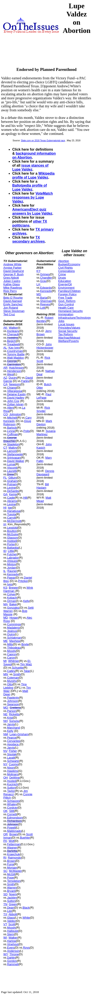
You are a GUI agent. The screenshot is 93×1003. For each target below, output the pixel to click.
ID (4, 551)
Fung (10, 864)
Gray (43, 281)
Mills (10, 644)
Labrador (13, 557)
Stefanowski (15, 454)
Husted (11, 781)
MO (5, 707)
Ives (9, 584)
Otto (10, 684)
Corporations (66, 271)
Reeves (45, 304)
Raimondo (14, 857)
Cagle (11, 497)
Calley (11, 671)
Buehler (25, 837)
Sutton (11, 787)
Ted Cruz (9, 314)
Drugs (62, 277)
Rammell (13, 964)
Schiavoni (13, 801)
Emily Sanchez (13, 304)
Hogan (13, 617)
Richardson (14, 821)
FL (5, 477)
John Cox (13, 401)
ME (5, 641)
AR (5, 367)
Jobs (61, 321)
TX (5, 914)
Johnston (15, 414)
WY (5, 954)
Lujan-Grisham (18, 734)
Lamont (12, 451)
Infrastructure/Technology (74, 317)
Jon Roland (10, 307)
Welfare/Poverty (68, 341)
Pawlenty (13, 697)
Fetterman (13, 844)
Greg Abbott (11, 277)
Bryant (11, 891)
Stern (10, 934)
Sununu (14, 721)
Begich (11, 341)
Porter (11, 544)
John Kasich (44, 446)
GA (5, 494)
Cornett (12, 814)
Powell (11, 827)
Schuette (17, 667)
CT (5, 447)
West (10, 374)
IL (4, 571)
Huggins (12, 337)
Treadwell (13, 344)
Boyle (25, 644)
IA (4, 524)
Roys (26, 947)
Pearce (11, 737)
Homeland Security (70, 311)
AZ (5, 377)
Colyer (11, 594)
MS (38, 294)
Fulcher (12, 554)
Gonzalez (13, 607)
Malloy (12, 447)
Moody (11, 651)
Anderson (13, 951)
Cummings (14, 624)
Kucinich (12, 784)
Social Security (67, 331)
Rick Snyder (43, 409)
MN (5, 674)
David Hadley (15, 397)
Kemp (13, 494)
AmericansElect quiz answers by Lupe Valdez (32, 211)
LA (38, 284)
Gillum (12, 477)
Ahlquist (12, 561)
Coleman (13, 677)
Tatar (27, 671)
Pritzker (23, 581)
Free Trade (65, 297)
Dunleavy (13, 331)
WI (5, 937)
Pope (10, 877)
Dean (10, 907)
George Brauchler (10, 439)
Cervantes (13, 741)
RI (4, 857)
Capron (12, 654)
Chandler (46, 277)
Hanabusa (13, 511)
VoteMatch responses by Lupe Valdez (32, 197)
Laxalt (11, 757)
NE (5, 714)
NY (5, 764)
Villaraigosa (14, 391)
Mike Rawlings (12, 287)
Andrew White (12, 264)
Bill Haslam (42, 486)
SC (5, 871)
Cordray (12, 807)
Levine (11, 487)
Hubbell (12, 541)
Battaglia (13, 547)
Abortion (63, 261)
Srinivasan (14, 457)
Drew (10, 474)
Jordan (11, 567)
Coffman (12, 434)
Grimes (45, 274)
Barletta (12, 851)
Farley (25, 381)
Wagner (12, 847)
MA (5, 604)
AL (5, 347)
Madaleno (13, 627)
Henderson (14, 371)
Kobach (12, 597)
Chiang (11, 387)
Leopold (12, 527)
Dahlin (11, 957)
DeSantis (13, 491)
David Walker (15, 461)
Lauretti (12, 471)
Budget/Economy (69, 264)
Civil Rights (65, 267)
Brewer (13, 587)
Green (13, 904)
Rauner (12, 571)
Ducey (13, 377)
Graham (12, 481)
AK (5, 327)
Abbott (12, 914)
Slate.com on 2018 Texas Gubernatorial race (43, 140)
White (26, 917)
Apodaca (13, 744)
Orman (11, 601)
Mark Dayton (44, 422)
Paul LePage (43, 396)
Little (11, 551)
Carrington (14, 364)
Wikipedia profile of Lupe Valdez (33, 175)
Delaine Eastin (16, 394)
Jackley (12, 897)
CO (5, 414)
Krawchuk (13, 854)
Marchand (13, 727)
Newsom (14, 384)
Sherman (46, 301)
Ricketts (14, 714)
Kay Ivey (14, 347)
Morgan (12, 867)
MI (4, 661)
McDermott (14, 521)
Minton (11, 564)
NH (5, 721)
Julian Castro (11, 281)
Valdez (11, 921)
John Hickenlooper (44, 346)
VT (5, 924)
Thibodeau (14, 647)
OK (5, 811)
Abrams (12, 501)
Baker (13, 604)
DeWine (14, 777)
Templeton (14, 881)
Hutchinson (16, 367)
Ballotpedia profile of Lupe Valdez (29, 187)
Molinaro (12, 774)
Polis (26, 431)
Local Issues (66, 324)
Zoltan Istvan (15, 404)
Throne (14, 954)
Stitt (11, 811)
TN (5, 904)
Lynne (11, 431)
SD (5, 894)
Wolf (11, 841)
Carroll (11, 517)
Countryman (15, 351)
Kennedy (13, 574)
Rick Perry (10, 291)
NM (5, 734)
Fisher (13, 751)
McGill (11, 874)
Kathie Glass (11, 284)
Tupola (11, 514)
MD (5, 617)
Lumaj (11, 464)
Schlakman (14, 637)
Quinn (11, 634)
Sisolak (12, 754)
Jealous (12, 631)
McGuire (12, 534)
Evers (10, 947)
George (12, 361)
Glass (10, 917)
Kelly (26, 601)
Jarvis (11, 724)
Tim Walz (26, 664)
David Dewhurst (13, 271)
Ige (10, 507)
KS (5, 587)
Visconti (12, 467)
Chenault (13, 334)
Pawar (11, 577)
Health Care (66, 307)
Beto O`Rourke (13, 297)
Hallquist (12, 931)
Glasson (12, 537)
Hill (25, 497)
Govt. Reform (66, 301)
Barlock (12, 427)
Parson (11, 711)
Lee (9, 911)
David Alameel (12, 301)
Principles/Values (69, 327)
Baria (43, 297)
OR (5, 834)
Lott (42, 307)
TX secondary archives (28, 239)
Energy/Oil (65, 284)
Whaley (12, 804)
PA (5, 841)
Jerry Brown (44, 332)
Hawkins (12, 771)
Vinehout (13, 944)
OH (5, 777)
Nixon (10, 767)
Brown (13, 834)
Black (26, 907)
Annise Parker (12, 267)
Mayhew (14, 641)
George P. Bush (13, 274)
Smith (17, 674)
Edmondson (15, 817)
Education (64, 281)
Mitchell (12, 417)
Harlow (11, 941)
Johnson (12, 701)
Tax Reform (65, 334)
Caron (11, 657)
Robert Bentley (44, 319)
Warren (12, 887)
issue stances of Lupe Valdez (30, 167)
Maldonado (14, 831)
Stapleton (13, 444)
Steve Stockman (14, 311)
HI (4, 507)
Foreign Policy (67, 294)
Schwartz (13, 761)
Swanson (13, 704)
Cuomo (13, 764)
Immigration (65, 314)
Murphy (12, 681)
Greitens (15, 707)
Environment (66, 287)
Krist (10, 717)
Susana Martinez (45, 432)
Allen (10, 407)
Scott (11, 924)
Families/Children (69, 291)
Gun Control (66, 304)
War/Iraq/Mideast (69, 337)
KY (38, 271)
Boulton (12, 531)
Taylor (11, 791)
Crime (62, 274)
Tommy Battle (16, 354)
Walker (13, 327)
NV (5, 751)
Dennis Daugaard (45, 472)
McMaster (15, 871)
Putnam (12, 484)
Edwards (46, 287)
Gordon (12, 961)
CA (5, 384)
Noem (13, 894)
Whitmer (13, 661)
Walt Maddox (15, 357)
